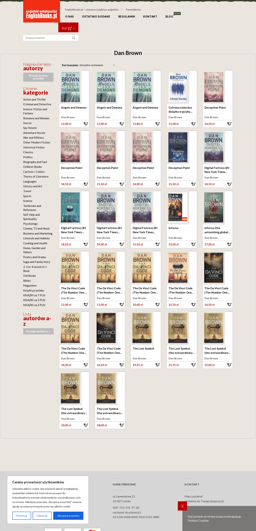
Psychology (30, 223)
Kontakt (150, 16)
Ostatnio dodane (96, 16)
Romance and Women (36, 118)
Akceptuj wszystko (68, 515)
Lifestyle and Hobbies (36, 238)
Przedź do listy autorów (38, 77)
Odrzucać (42, 515)
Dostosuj (21, 515)
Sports (27, 196)
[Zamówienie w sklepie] (97, 65)
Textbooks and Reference (32, 207)
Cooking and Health (35, 243)
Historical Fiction (34, 147)
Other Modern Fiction (36, 142)
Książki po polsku (33, 290)
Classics (28, 152)
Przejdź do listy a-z (38, 331)
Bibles (27, 280)
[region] (47, 500)
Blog (169, 16)
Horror (27, 123)
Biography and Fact (35, 162)
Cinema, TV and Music (36, 228)
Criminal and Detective (37, 104)
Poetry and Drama (34, 257)
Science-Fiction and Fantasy (35, 111)
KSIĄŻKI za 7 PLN (34, 295)
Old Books (29, 275)
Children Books (32, 166)
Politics (28, 157)
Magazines (30, 285)
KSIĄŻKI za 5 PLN (34, 300)
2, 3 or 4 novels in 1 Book (35, 269)
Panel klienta (133, 9)
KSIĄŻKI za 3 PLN (34, 305)
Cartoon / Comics (34, 171)
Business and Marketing (37, 233)
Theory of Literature (36, 176)
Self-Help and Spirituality (31, 216)
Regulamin (126, 16)
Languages (30, 181)
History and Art (32, 186)
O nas (69, 16)
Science (27, 200)
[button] (74, 123)
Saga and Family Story (36, 261)
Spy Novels (30, 127)
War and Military (33, 137)
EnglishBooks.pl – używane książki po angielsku (92, 9)
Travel (27, 191)
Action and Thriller (34, 99)
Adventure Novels (34, 132)
